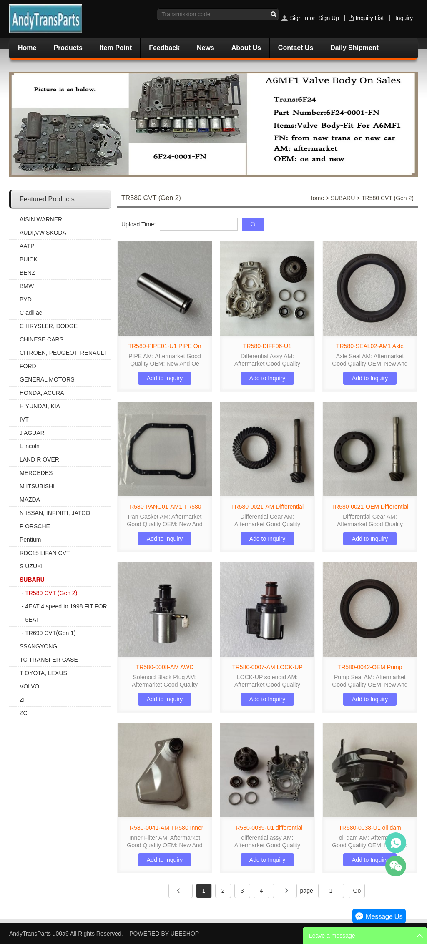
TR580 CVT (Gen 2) (51, 593)
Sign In (299, 18)
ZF (23, 699)
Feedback (164, 47)
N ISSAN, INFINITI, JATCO (55, 513)
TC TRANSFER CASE (49, 659)
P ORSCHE (35, 526)
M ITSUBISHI (37, 486)
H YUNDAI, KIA (40, 406)
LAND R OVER (39, 459)
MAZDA (30, 499)
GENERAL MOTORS (47, 379)
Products (67, 47)
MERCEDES (36, 472)
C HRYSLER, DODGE (49, 326)
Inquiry (404, 18)
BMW (27, 286)
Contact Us (295, 47)
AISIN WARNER (41, 219)
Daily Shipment (354, 47)
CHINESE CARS (41, 339)
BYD (26, 299)
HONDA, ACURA (42, 392)
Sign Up (328, 18)
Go (357, 890)
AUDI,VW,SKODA (43, 232)
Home (27, 47)
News (205, 47)
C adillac (31, 312)
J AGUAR (32, 432)
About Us (246, 47)
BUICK (29, 259)
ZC (24, 713)
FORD (28, 366)
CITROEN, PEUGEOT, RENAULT (63, 352)
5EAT (32, 619)
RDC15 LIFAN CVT (45, 553)
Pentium (30, 539)
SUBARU (32, 579)
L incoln (30, 446)
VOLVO (29, 686)
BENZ (27, 272)
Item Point (116, 47)
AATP (27, 246)
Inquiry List (370, 18)
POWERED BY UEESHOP (164, 933)
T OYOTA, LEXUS (43, 673)
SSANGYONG (38, 646)
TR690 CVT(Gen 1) (50, 633)
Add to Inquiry (165, 378)
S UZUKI (31, 566)
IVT (24, 419)
